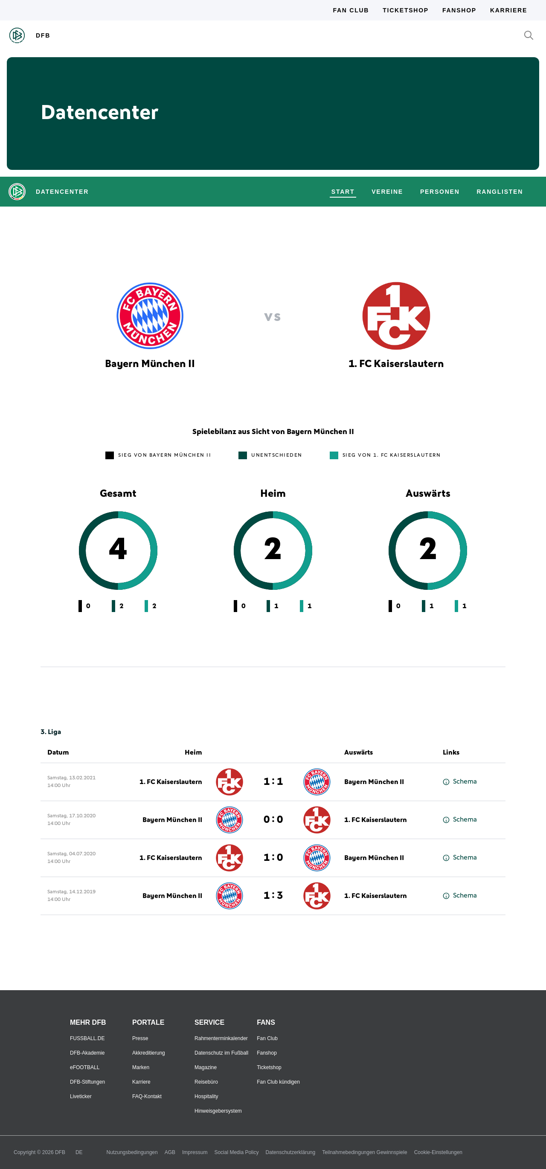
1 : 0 (273, 858)
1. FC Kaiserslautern (170, 781)
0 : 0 (273, 820)
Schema (460, 781)
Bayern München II (374, 781)
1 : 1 (273, 782)
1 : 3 (273, 896)
